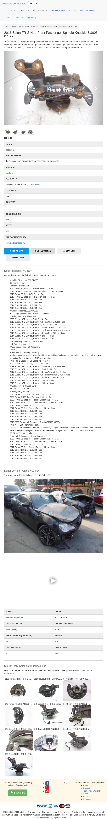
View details (34, 184)
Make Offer (17, 258)
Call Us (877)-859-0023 (17, 10)
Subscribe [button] (18, 792)
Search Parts (40, 10)
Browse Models (58, 10)
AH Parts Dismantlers (14, 3)
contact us (84, 670)
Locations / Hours (87, 10)
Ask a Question (43, 251)
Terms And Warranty (92, 791)
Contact (72, 10)
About (9, 17)
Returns (86, 794)
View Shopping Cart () (26, 17)
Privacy (86, 796)
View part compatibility (15, 243)
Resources (88, 799)
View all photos (15, 617)
